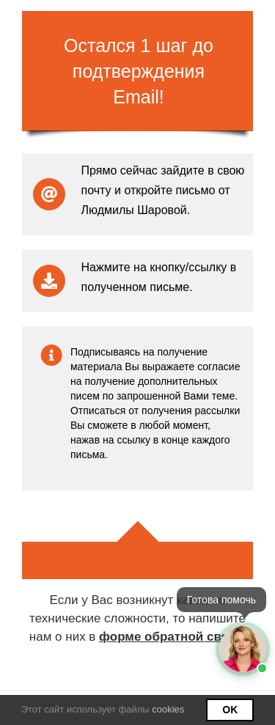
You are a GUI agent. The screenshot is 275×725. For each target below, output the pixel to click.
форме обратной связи (170, 637)
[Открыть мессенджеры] (242, 648)
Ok (230, 709)
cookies (168, 709)
